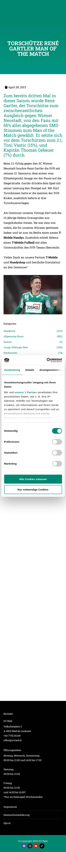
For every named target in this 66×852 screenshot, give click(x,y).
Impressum (10, 806)
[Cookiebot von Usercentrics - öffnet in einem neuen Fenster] (47, 360)
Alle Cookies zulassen (33, 479)
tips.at (7, 823)
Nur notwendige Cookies (33, 489)
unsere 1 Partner (26, 392)
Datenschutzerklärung (17, 815)
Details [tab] (29, 369)
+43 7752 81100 (12, 735)
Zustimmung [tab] (12, 369)
